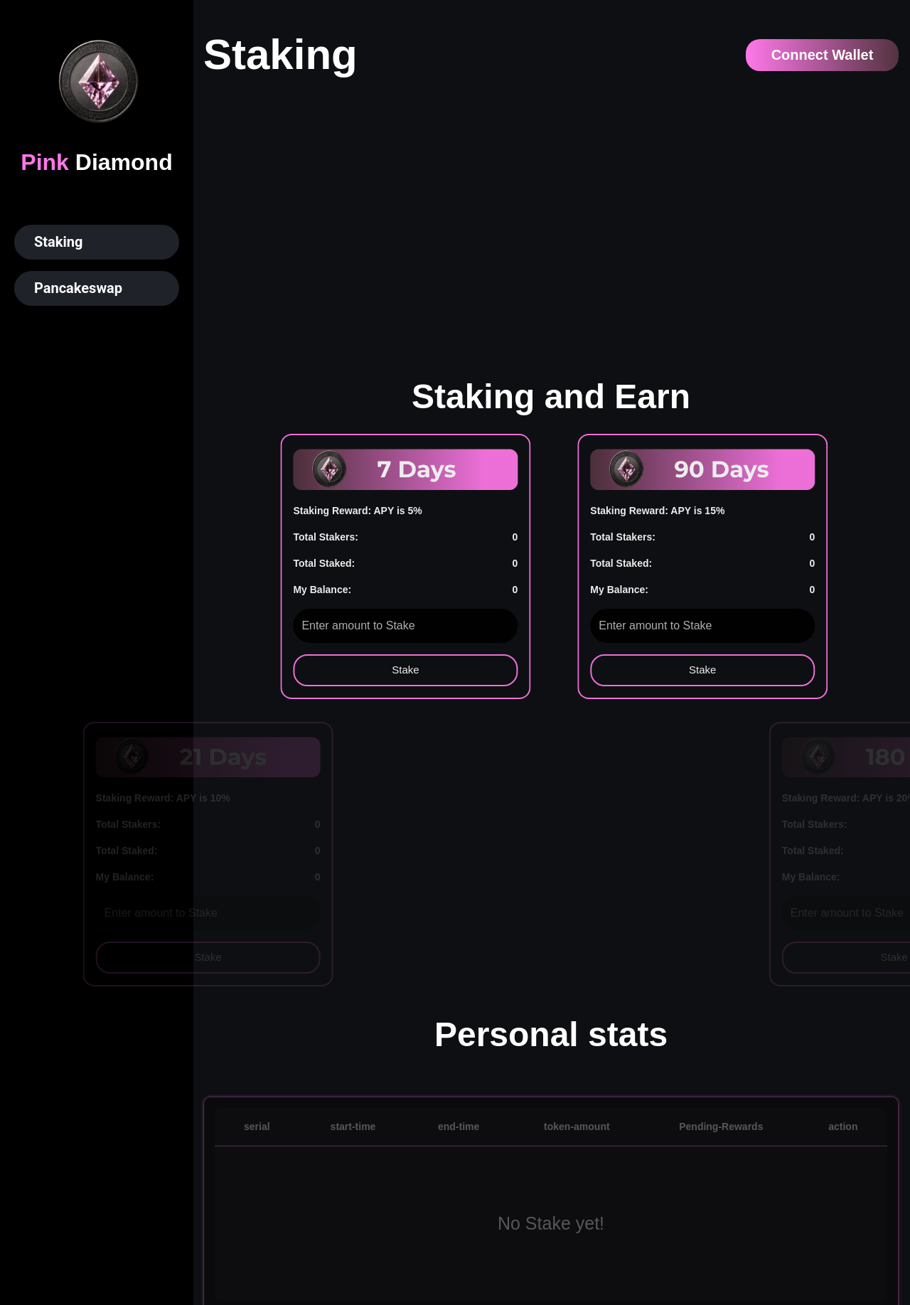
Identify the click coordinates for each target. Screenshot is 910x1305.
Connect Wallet (822, 55)
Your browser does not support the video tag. (551, 217)
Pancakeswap (78, 288)
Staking (58, 241)
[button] (96, 242)
